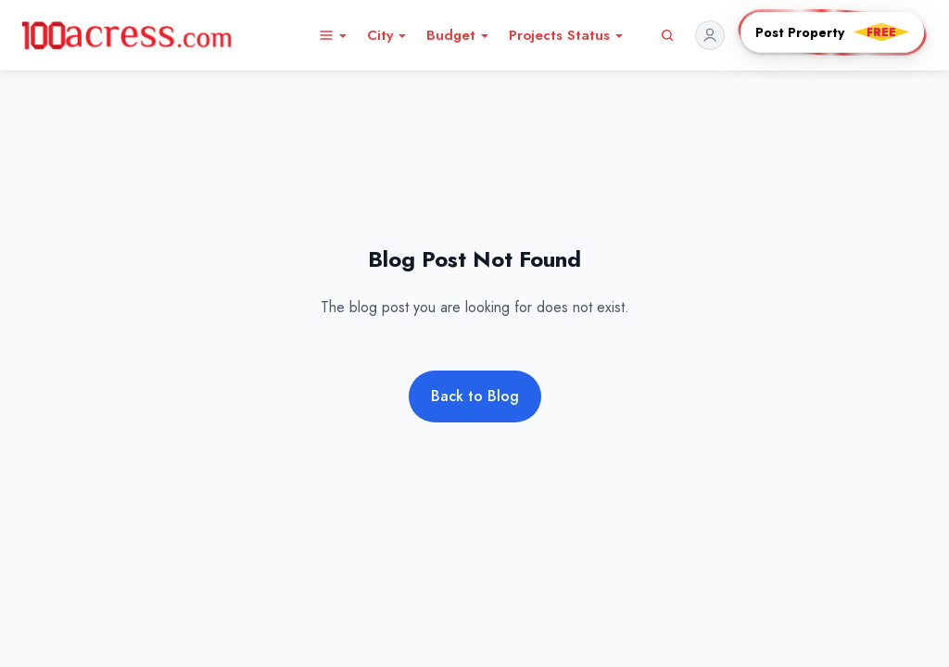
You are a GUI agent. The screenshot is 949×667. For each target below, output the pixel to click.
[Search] (667, 35)
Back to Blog (475, 396)
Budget (458, 35)
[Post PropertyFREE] (832, 32)
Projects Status (567, 35)
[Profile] (711, 35)
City (387, 35)
